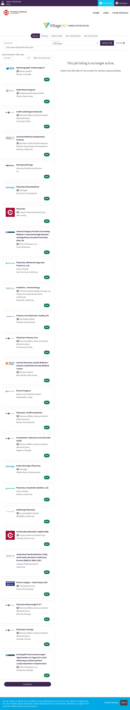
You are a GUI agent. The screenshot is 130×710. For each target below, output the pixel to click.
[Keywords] (27, 43)
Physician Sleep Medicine (27, 186)
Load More (27, 684)
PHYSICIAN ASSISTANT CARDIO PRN (32, 531)
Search (35, 36)
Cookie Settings (111, 703)
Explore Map (56, 36)
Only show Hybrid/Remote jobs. (20, 47)
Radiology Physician (25, 509)
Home (96, 12)
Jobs (106, 12)
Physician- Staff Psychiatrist (29, 412)
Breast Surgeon (23, 390)
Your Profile (120, 12)
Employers (121, 3)
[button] (120, 43)
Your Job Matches (73, 36)
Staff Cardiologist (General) (29, 111)
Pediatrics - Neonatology (28, 287)
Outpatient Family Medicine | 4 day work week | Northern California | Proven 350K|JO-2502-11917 (31, 557)
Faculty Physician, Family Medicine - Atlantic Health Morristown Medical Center (32, 365)
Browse (45, 36)
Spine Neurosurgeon (25, 89)
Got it (123, 703)
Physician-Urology (25, 629)
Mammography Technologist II (30, 67)
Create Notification (42, 58)
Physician (20, 208)
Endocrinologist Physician (28, 465)
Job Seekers (106, 3)
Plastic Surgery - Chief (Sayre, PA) (31, 582)
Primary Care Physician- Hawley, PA (32, 315)
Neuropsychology (24, 164)
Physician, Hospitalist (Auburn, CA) (32, 487)
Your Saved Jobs (91, 36)
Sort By (7, 58)
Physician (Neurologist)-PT (29, 604)
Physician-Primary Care (27, 337)
